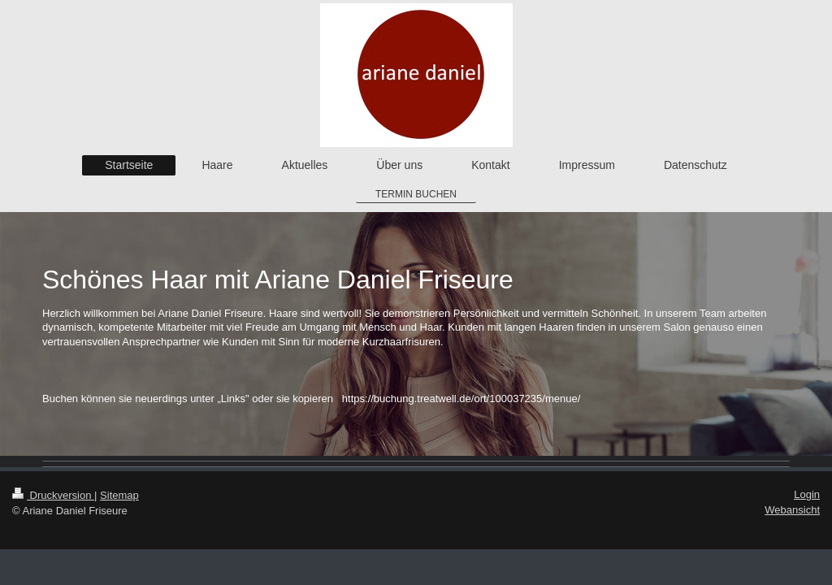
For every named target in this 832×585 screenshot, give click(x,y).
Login (807, 494)
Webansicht (792, 510)
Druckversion (53, 495)
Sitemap (119, 495)
